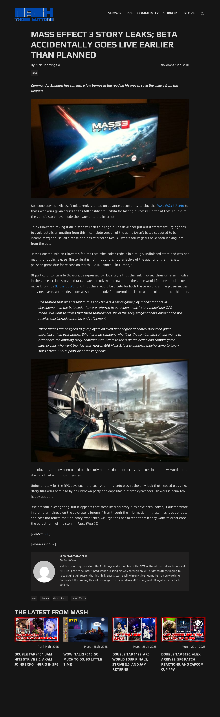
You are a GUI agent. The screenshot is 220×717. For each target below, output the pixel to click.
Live (129, 13)
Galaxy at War (65, 286)
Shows (114, 13)
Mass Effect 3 (79, 598)
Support (171, 13)
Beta (34, 598)
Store (189, 13)
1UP (46, 534)
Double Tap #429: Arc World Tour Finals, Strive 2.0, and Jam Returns (131, 661)
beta (170, 205)
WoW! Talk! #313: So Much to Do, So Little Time (82, 659)
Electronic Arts (60, 598)
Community (148, 13)
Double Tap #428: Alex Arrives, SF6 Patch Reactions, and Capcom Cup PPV (182, 661)
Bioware (45, 598)
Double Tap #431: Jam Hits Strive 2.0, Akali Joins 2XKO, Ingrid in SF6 (36, 659)
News (34, 72)
